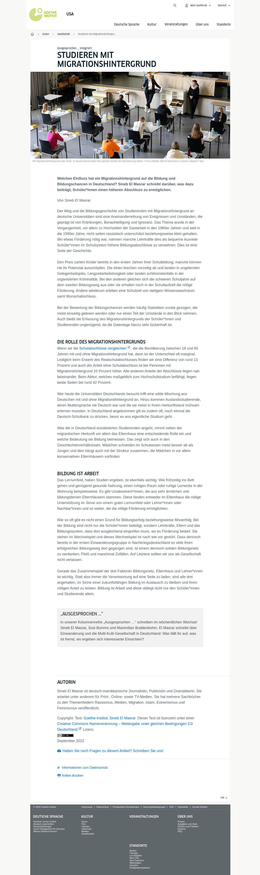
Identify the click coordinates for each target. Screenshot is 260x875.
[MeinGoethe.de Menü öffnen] (197, 5)
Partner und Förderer (188, 826)
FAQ (180, 831)
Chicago (134, 853)
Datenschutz (102, 807)
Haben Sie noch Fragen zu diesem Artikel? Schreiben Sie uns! (113, 751)
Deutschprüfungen (42, 826)
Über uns (202, 24)
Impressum (86, 807)
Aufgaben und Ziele (187, 824)
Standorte (224, 24)
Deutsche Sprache (126, 24)
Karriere (182, 829)
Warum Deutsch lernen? (45, 831)
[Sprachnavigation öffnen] (224, 5)
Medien (85, 831)
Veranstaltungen (144, 816)
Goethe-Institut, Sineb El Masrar (109, 718)
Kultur (151, 24)
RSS (171, 807)
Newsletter (183, 807)
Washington (135, 863)
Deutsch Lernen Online (44, 821)
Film (83, 824)
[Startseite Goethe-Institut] (43, 14)
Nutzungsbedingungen (154, 807)
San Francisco (137, 860)
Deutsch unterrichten (43, 824)
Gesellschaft (87, 834)
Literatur (85, 826)
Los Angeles (136, 855)
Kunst (84, 821)
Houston (134, 865)
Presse (181, 821)
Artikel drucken (72, 775)
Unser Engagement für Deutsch (49, 829)
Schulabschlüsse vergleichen (102, 348)
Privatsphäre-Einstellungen (126, 807)
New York (134, 858)
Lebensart (86, 829)
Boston (133, 850)
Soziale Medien (199, 807)
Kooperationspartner (140, 867)
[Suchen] (175, 5)
